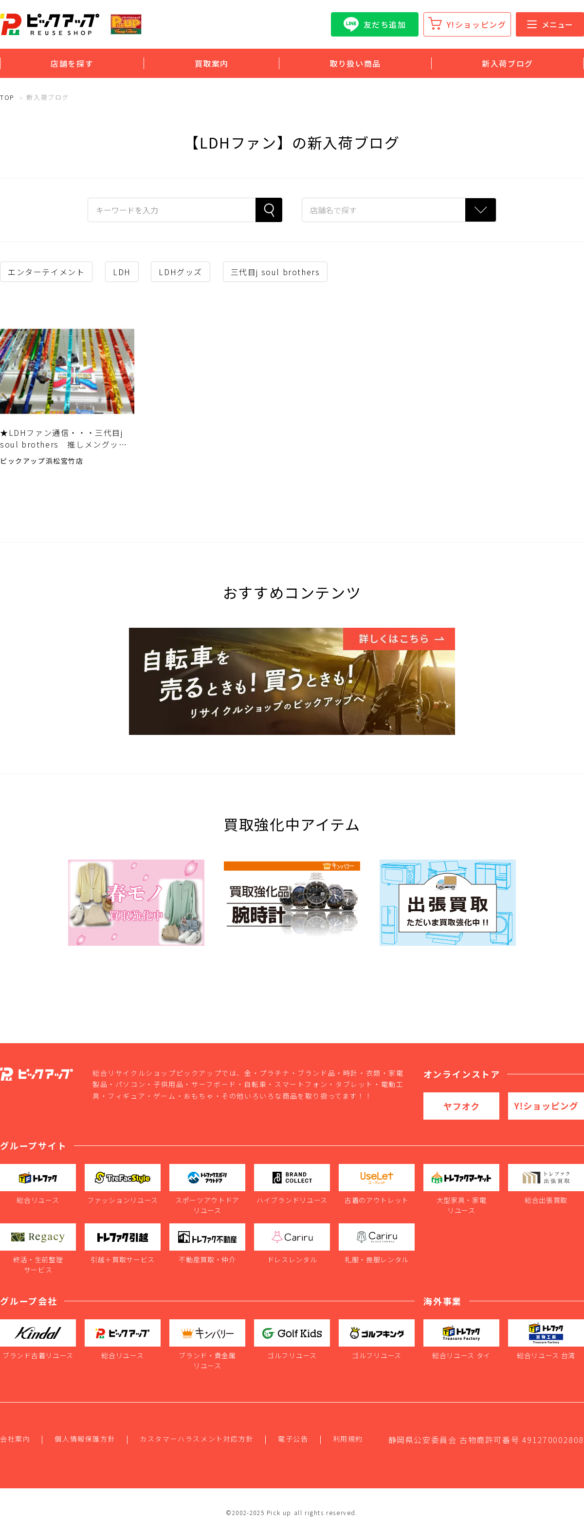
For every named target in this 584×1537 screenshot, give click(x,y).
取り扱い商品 (355, 63)
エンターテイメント (46, 272)
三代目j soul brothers (275, 272)
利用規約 (348, 1438)
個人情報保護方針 (85, 1438)
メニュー (550, 24)
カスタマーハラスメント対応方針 (197, 1438)
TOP (7, 97)
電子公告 (293, 1438)
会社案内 (15, 1438)
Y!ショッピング (477, 24)
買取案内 (212, 63)
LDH (122, 272)
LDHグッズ (180, 272)
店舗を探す (72, 63)
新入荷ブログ (507, 63)
